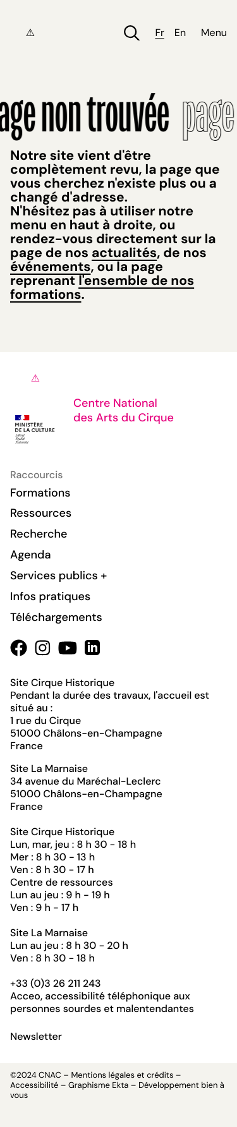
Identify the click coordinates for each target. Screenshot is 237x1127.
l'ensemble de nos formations (102, 287)
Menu (214, 33)
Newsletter (36, 1036)
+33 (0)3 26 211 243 (55, 983)
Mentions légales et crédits (122, 1075)
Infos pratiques (50, 596)
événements (50, 266)
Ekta (120, 1085)
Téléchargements (56, 617)
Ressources (40, 513)
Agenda (30, 554)
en (180, 33)
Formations (40, 492)
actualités (124, 253)
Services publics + (58, 575)
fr (159, 33)
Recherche (38, 533)
